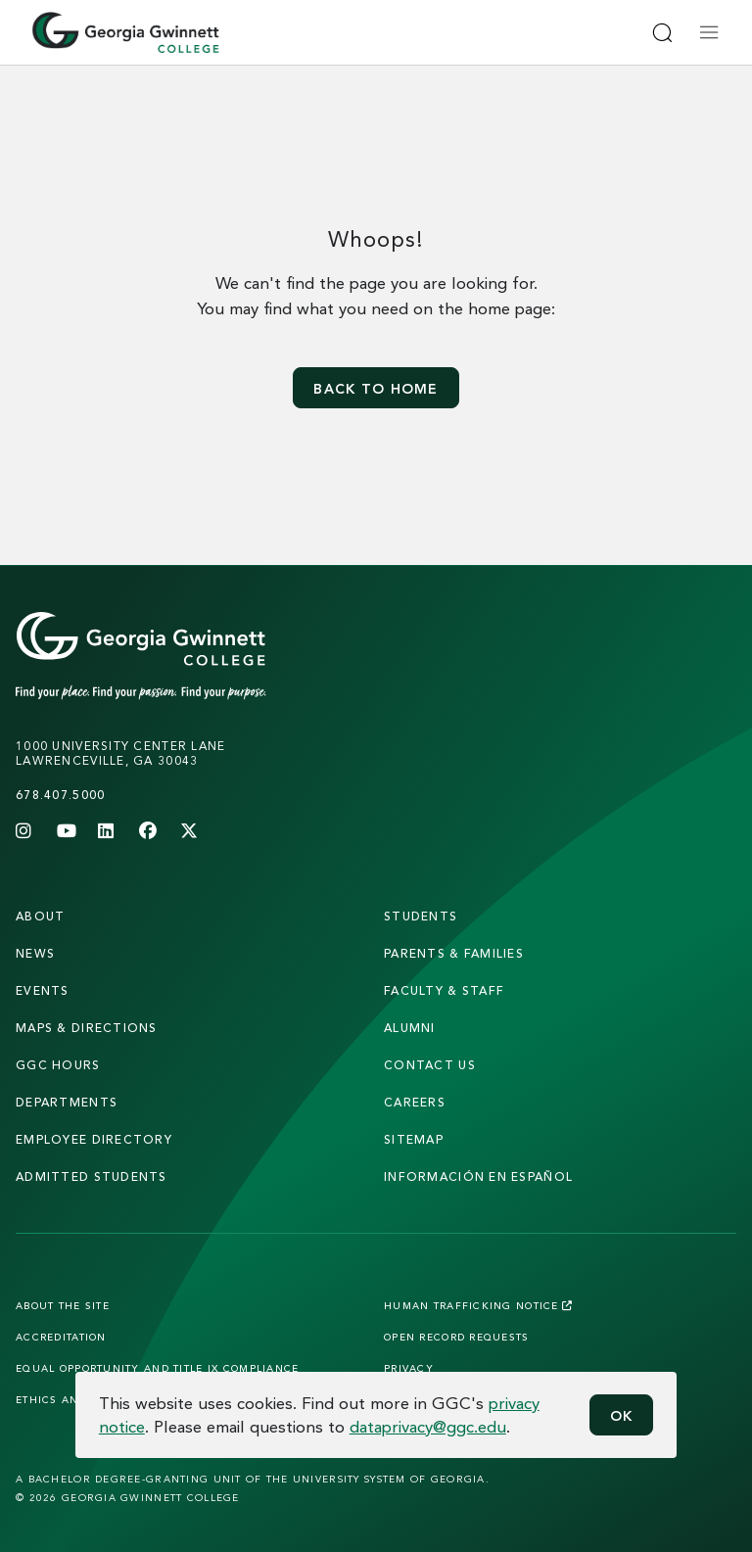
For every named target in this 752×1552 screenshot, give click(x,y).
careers (415, 1102)
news (35, 953)
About (40, 916)
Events (43, 990)
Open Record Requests (457, 1336)
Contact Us (430, 1065)
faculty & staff (444, 990)
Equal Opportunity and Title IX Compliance (157, 1368)
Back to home (375, 388)
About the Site (63, 1305)
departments (67, 1102)
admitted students (91, 1176)
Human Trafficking (478, 1305)
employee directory (94, 1139)
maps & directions (87, 1027)
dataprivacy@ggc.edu (428, 1426)
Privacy (409, 1368)
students (420, 916)
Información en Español (478, 1176)
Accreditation (61, 1336)
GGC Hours (58, 1065)
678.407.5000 (60, 794)
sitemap (414, 1139)
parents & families (454, 953)
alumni (410, 1027)
